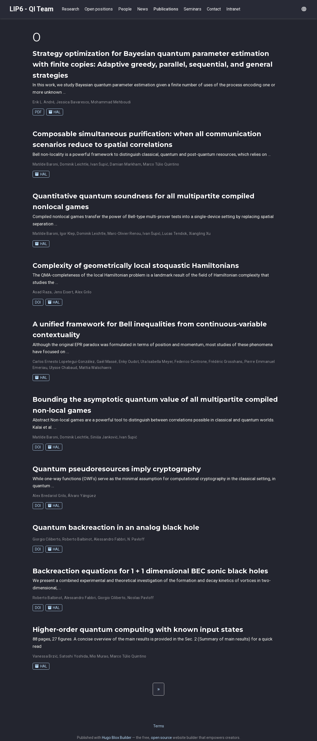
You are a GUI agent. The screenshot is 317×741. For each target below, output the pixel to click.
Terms (158, 726)
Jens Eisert (63, 292)
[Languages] (304, 9)
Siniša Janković (103, 437)
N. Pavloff (136, 539)
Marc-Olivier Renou (124, 233)
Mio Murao (99, 656)
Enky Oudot (129, 361)
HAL (54, 112)
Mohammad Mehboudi (111, 102)
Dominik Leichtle (74, 164)
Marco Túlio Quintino (161, 164)
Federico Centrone (191, 361)
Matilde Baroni (45, 164)
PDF (38, 112)
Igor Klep (67, 233)
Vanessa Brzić (45, 656)
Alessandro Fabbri (110, 539)
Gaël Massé (107, 361)
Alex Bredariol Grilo (49, 496)
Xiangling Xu (200, 233)
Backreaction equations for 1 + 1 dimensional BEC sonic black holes (150, 571)
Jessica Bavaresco (72, 102)
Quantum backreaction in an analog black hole (116, 527)
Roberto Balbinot (77, 539)
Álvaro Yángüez (82, 496)
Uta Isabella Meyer (157, 361)
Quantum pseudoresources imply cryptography (117, 469)
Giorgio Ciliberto (46, 539)
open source (161, 737)
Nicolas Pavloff (140, 598)
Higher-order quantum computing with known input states (138, 629)
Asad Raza (42, 292)
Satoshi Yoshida (73, 656)
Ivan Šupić (99, 164)
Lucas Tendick (174, 233)
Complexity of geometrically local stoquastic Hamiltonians (136, 265)
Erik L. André (43, 102)
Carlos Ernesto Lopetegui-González (64, 361)
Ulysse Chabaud (63, 368)
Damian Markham (125, 164)
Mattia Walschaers (95, 368)
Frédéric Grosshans (226, 361)
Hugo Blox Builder (116, 737)
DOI (38, 302)
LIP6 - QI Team (31, 9)
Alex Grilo (83, 292)
